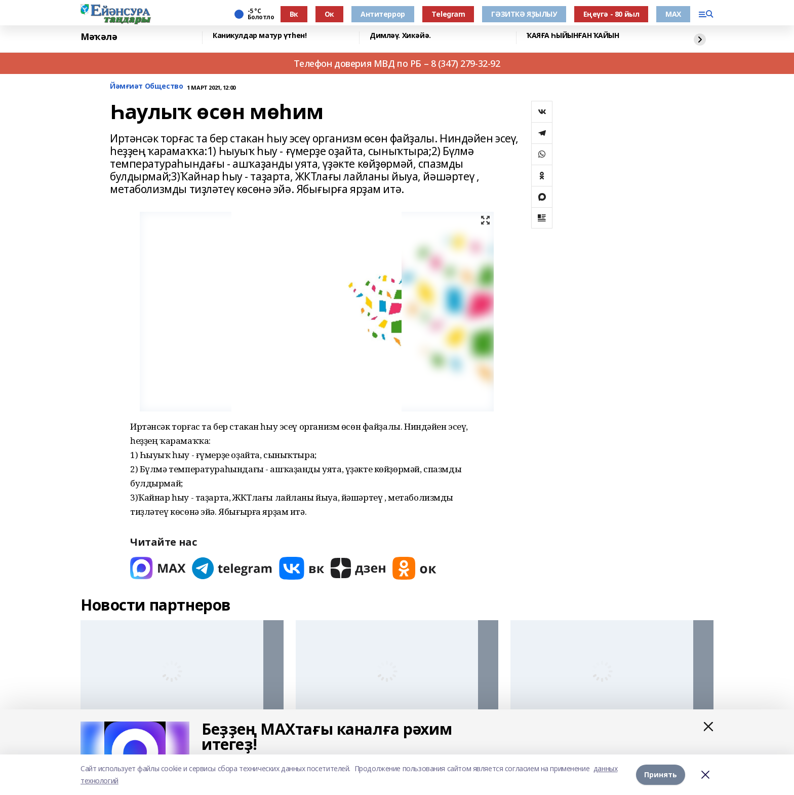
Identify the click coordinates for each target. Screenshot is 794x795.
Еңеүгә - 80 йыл (611, 14)
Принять (660, 774)
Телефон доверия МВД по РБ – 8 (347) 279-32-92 (397, 63)
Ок (329, 14)
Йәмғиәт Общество (146, 86)
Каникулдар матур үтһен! (259, 35)
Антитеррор (383, 14)
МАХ (673, 14)
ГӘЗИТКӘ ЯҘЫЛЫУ (524, 14)
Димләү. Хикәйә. (400, 35)
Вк (294, 14)
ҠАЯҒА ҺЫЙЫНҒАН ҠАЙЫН (573, 35)
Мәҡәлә (99, 36)
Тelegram (448, 14)
